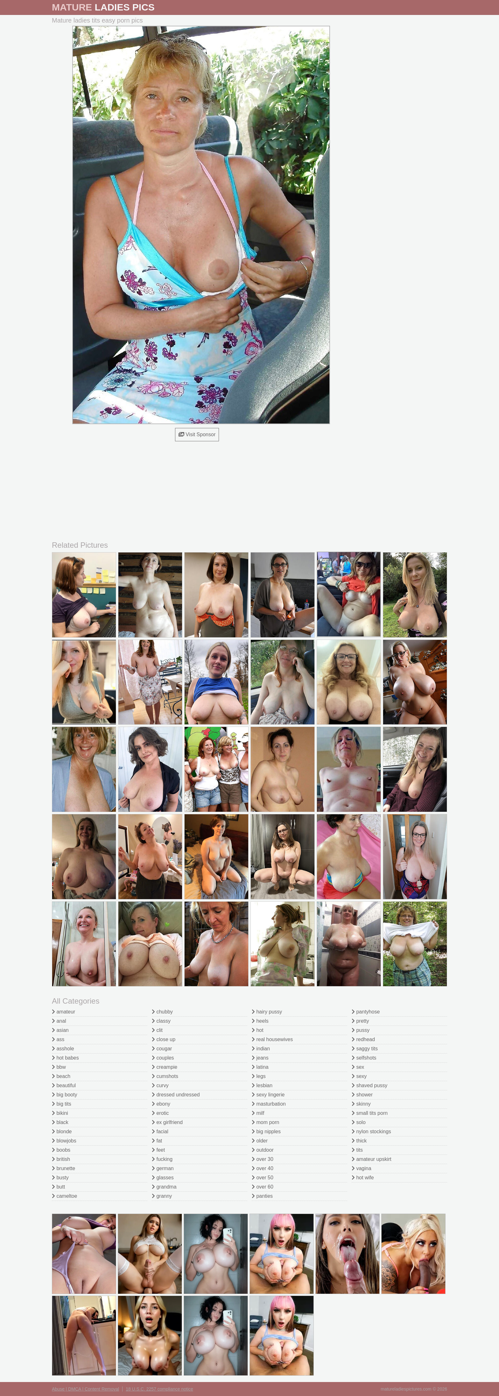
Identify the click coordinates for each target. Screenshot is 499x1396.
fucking (162, 1159)
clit (157, 1030)
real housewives (272, 1039)
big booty (64, 1094)
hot (258, 1030)
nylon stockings (371, 1131)
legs (259, 1076)
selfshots (364, 1058)
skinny (361, 1104)
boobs (61, 1150)
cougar (162, 1048)
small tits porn (370, 1113)
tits (357, 1150)
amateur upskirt (371, 1159)
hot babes (65, 1058)
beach (61, 1076)
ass (58, 1039)
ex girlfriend (167, 1122)
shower (362, 1094)
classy (161, 1021)
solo (359, 1122)
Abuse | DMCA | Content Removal (85, 1389)
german (163, 1168)
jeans (260, 1058)
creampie (164, 1067)
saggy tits (365, 1048)
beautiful (64, 1085)
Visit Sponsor (197, 434)
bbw (59, 1067)
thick (359, 1140)
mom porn (265, 1122)
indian (261, 1048)
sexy (359, 1076)
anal (59, 1021)
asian (60, 1030)
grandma (164, 1186)
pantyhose (366, 1011)
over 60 (262, 1186)
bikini (60, 1113)
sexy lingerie (268, 1094)
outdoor (263, 1150)
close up (163, 1039)
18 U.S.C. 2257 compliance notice (159, 1389)
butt (58, 1186)
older (260, 1140)
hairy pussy (267, 1011)
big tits (61, 1104)
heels (260, 1021)
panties (262, 1196)
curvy (160, 1085)
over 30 (262, 1159)
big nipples (266, 1131)
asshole (63, 1048)
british (61, 1159)
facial (160, 1131)
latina (260, 1067)
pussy (360, 1030)
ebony (161, 1104)
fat (157, 1140)
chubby (162, 1011)
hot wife (363, 1177)
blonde (62, 1131)
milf (258, 1113)
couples (163, 1058)
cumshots (165, 1076)
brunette (63, 1168)
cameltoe (64, 1196)
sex (358, 1067)
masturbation (269, 1104)
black (60, 1122)
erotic (160, 1113)
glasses (163, 1177)
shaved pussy (369, 1085)
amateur (63, 1011)
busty (60, 1177)
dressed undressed (176, 1094)
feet (158, 1150)
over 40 (262, 1168)
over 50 (262, 1177)
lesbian (262, 1085)
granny (162, 1196)
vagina (361, 1168)
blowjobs (64, 1140)
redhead (363, 1039)
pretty (360, 1021)
